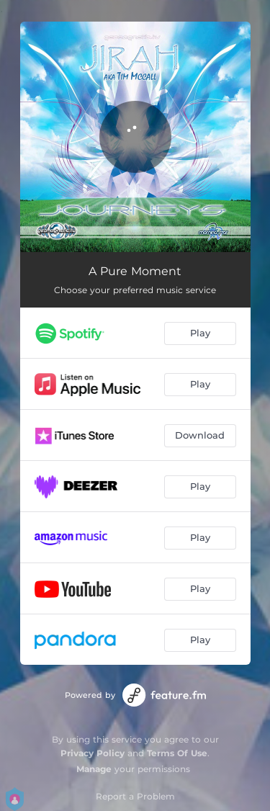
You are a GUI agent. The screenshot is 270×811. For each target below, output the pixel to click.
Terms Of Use (177, 753)
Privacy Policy (92, 753)
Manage (94, 768)
